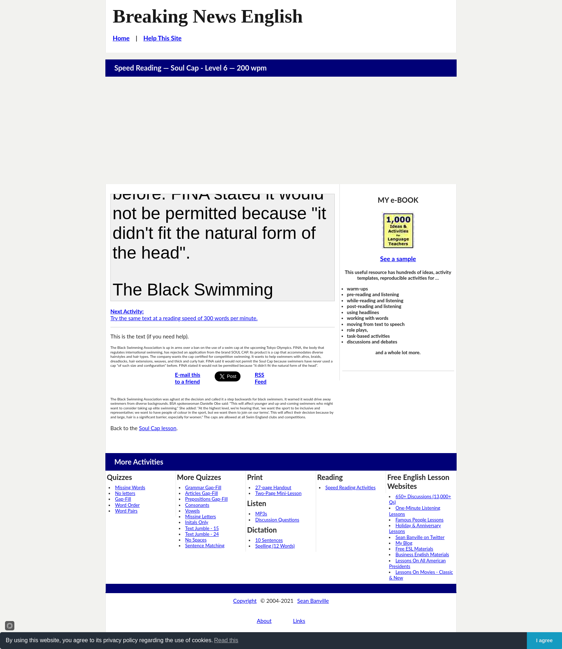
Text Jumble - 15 (202, 528)
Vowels (192, 511)
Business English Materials (422, 554)
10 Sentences (269, 540)
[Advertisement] (281, 130)
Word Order (127, 505)
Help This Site (162, 38)
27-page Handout (273, 487)
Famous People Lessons (419, 520)
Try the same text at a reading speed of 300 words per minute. (184, 314)
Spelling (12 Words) (275, 546)
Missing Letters (200, 516)
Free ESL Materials (414, 549)
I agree (544, 640)
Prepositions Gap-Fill (206, 499)
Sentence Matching (205, 545)
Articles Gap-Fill (201, 493)
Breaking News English (208, 16)
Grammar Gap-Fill (203, 487)
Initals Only (196, 522)
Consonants (197, 505)
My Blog (403, 543)
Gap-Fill (123, 499)
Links (299, 620)
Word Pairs (126, 511)
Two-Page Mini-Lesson (278, 493)
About (264, 620)
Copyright (245, 600)
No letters (125, 493)
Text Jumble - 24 (202, 534)
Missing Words (130, 487)
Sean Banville (313, 600)
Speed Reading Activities (350, 487)
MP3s (261, 513)
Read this (226, 640)
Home (121, 38)
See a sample (398, 259)
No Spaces (196, 540)
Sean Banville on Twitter (419, 537)
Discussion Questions (277, 520)
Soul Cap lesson (157, 428)
